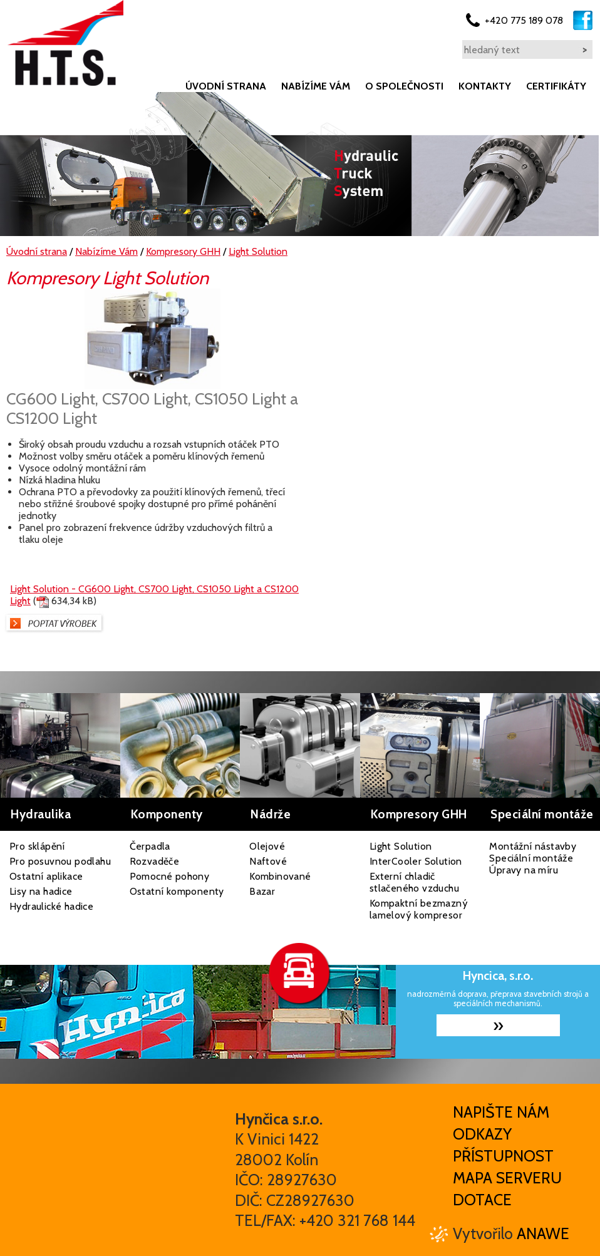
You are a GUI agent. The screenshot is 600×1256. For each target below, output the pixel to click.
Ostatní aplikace (46, 876)
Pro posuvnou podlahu (60, 861)
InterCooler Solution (416, 861)
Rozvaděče (155, 861)
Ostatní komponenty (177, 891)
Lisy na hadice (41, 891)
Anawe (543, 1233)
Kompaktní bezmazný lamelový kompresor (419, 909)
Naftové (268, 861)
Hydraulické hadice (51, 906)
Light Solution (401, 846)
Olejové (267, 846)
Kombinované (280, 876)
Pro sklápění (37, 846)
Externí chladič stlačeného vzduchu (414, 882)
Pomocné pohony (170, 876)
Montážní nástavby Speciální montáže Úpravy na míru (532, 858)
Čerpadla (150, 846)
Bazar (262, 891)
